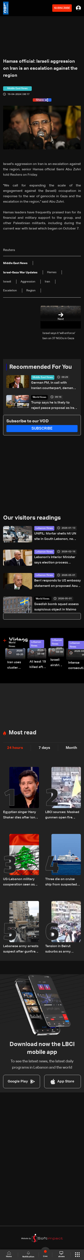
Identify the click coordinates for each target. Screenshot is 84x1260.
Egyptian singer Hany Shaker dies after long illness (20, 815)
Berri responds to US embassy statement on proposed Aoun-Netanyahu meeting (57, 584)
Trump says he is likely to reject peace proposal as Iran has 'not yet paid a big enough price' (54, 406)
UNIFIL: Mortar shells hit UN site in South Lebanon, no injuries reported (55, 537)
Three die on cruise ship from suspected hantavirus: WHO (61, 882)
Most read (22, 733)
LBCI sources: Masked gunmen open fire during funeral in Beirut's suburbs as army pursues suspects (63, 815)
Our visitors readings (32, 518)
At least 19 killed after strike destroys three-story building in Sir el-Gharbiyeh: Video (37, 665)
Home (9, 1254)
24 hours (15, 748)
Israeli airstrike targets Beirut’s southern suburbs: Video (57, 663)
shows (61, 1254)
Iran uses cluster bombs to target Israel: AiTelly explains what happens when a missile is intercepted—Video (16, 665)
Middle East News (43, 377)
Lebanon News (44, 528)
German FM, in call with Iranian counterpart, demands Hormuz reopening (54, 386)
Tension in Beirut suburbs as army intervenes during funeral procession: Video (60, 949)
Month (71, 748)
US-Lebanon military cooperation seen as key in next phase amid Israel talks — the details (20, 882)
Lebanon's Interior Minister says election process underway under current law (55, 560)
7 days (44, 748)
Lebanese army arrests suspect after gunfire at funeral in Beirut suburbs (20, 949)
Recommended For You (40, 367)
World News (39, 397)
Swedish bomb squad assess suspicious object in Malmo (56, 607)
